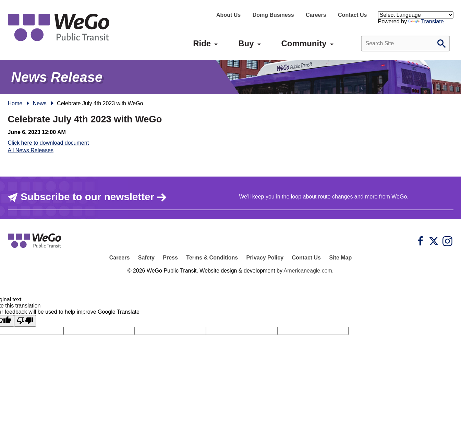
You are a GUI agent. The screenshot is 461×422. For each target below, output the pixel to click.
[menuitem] (202, 43)
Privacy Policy (265, 258)
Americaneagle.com (308, 271)
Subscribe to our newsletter (87, 197)
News (40, 103)
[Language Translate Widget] (415, 15)
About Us (228, 15)
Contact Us (352, 15)
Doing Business (273, 15)
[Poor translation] (25, 321)
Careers (316, 15)
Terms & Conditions (212, 258)
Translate (426, 21)
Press (170, 258)
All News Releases (30, 150)
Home (15, 103)
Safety (146, 258)
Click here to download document (48, 143)
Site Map (340, 258)
